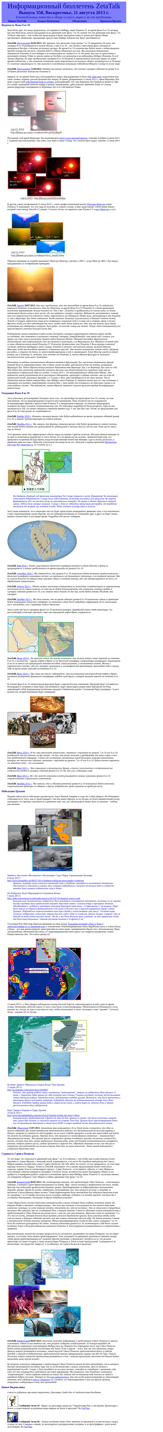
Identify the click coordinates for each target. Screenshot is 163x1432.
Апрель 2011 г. (24, 586)
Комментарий (23, 1182)
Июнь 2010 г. (23, 658)
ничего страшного (42, 1379)
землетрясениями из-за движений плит (26, 926)
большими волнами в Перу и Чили (85, 924)
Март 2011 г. (23, 768)
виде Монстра (102, 209)
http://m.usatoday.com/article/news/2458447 (27, 1090)
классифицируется (59, 1377)
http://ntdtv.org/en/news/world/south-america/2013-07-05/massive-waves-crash (43, 898)
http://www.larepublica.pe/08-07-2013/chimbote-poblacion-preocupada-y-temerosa (45, 880)
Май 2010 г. (22, 566)
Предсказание (23, 43)
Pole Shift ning (94, 76)
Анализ (20, 305)
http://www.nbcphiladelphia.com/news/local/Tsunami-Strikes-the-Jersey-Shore (43, 1115)
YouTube (85, 1408)
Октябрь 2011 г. (24, 424)
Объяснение (23, 1128)
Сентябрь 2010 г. (25, 573)
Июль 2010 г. (23, 674)
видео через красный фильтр (73, 138)
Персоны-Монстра (96, 204)
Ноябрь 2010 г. (24, 416)
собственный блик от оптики (40, 82)
